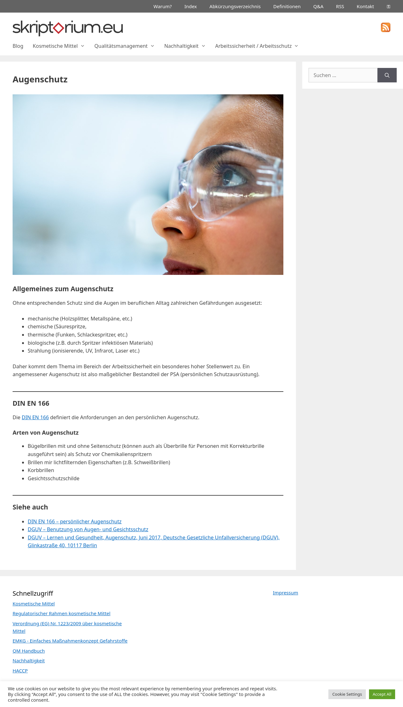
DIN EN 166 (35, 417)
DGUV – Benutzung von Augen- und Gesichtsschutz (88, 529)
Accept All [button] (382, 694)
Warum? (163, 6)
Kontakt (365, 6)
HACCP (20, 670)
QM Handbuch (29, 651)
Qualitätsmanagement (127, 45)
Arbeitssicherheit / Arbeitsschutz (259, 45)
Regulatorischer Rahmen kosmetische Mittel (62, 613)
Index (190, 6)
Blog (18, 45)
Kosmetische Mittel (61, 45)
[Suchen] (387, 75)
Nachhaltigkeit (187, 45)
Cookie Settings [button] (347, 694)
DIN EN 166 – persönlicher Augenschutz (75, 521)
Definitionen (287, 6)
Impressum (285, 592)
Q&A (318, 6)
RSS (340, 6)
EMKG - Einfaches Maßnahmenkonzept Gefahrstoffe (70, 640)
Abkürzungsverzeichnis (235, 6)
